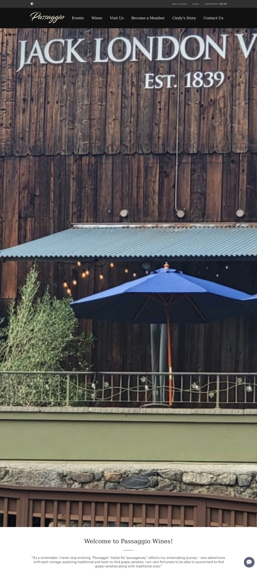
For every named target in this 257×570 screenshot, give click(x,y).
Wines (96, 18)
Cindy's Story (184, 18)
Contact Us (213, 18)
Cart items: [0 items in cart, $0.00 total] (215, 4)
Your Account (179, 4)
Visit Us (117, 18)
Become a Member (148, 18)
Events (78, 18)
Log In (195, 4)
